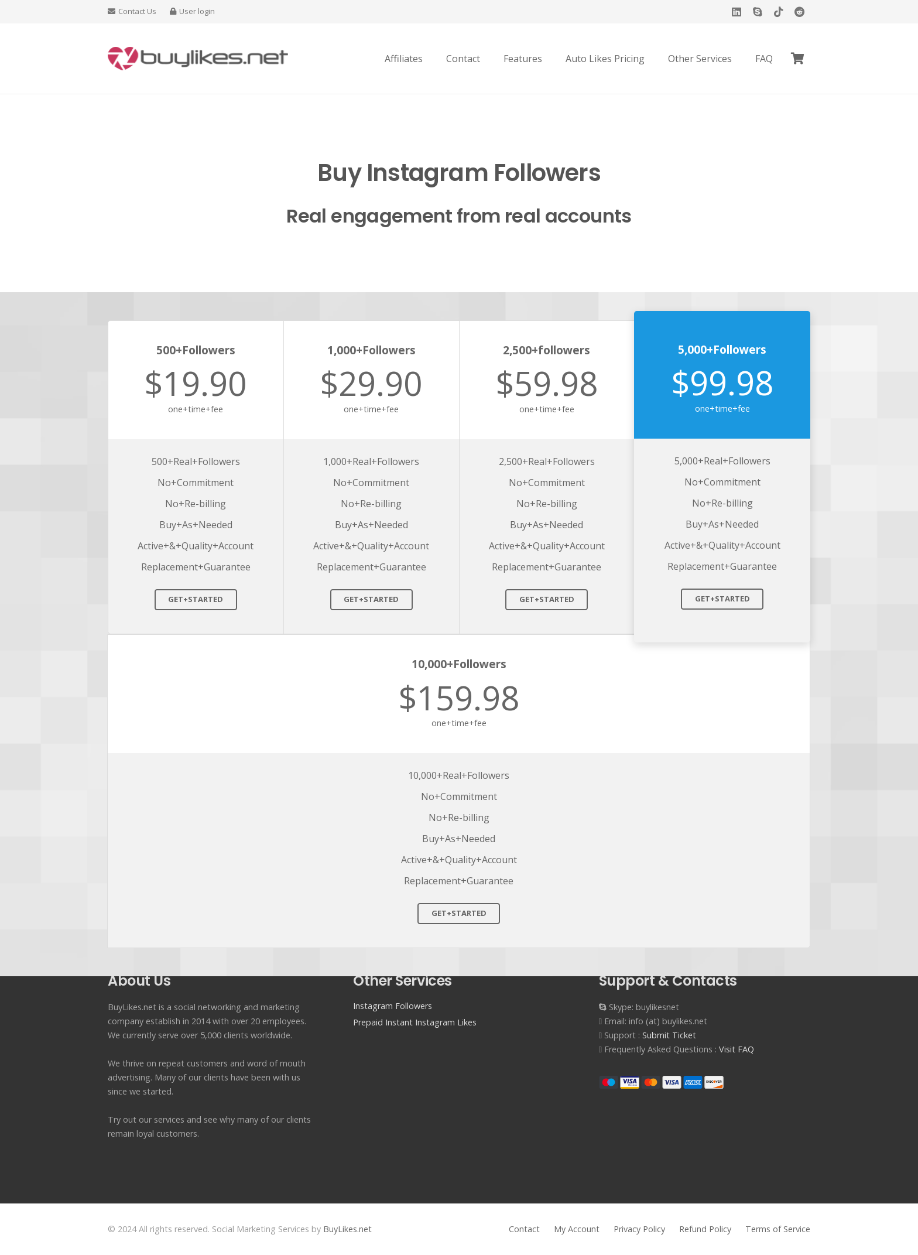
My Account (577, 1229)
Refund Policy (705, 1229)
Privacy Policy (639, 1229)
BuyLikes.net (347, 1229)
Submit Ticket (669, 1035)
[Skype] (757, 11)
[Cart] (797, 58)
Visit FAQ (736, 1049)
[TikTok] (778, 11)
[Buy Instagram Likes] (198, 58)
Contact (524, 1229)
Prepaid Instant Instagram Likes (415, 1022)
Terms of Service (777, 1229)
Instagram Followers (392, 1005)
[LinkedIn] (736, 11)
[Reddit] (799, 11)
